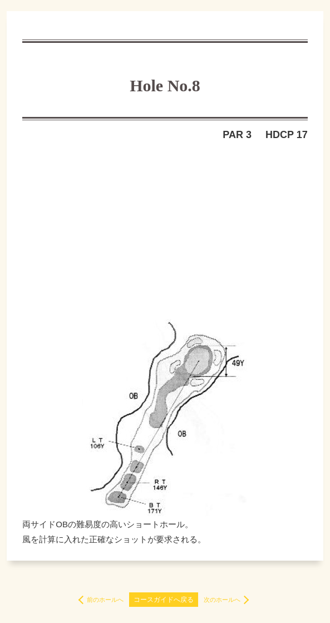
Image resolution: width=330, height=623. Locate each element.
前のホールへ (105, 599)
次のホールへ (222, 599)
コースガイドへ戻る (164, 600)
